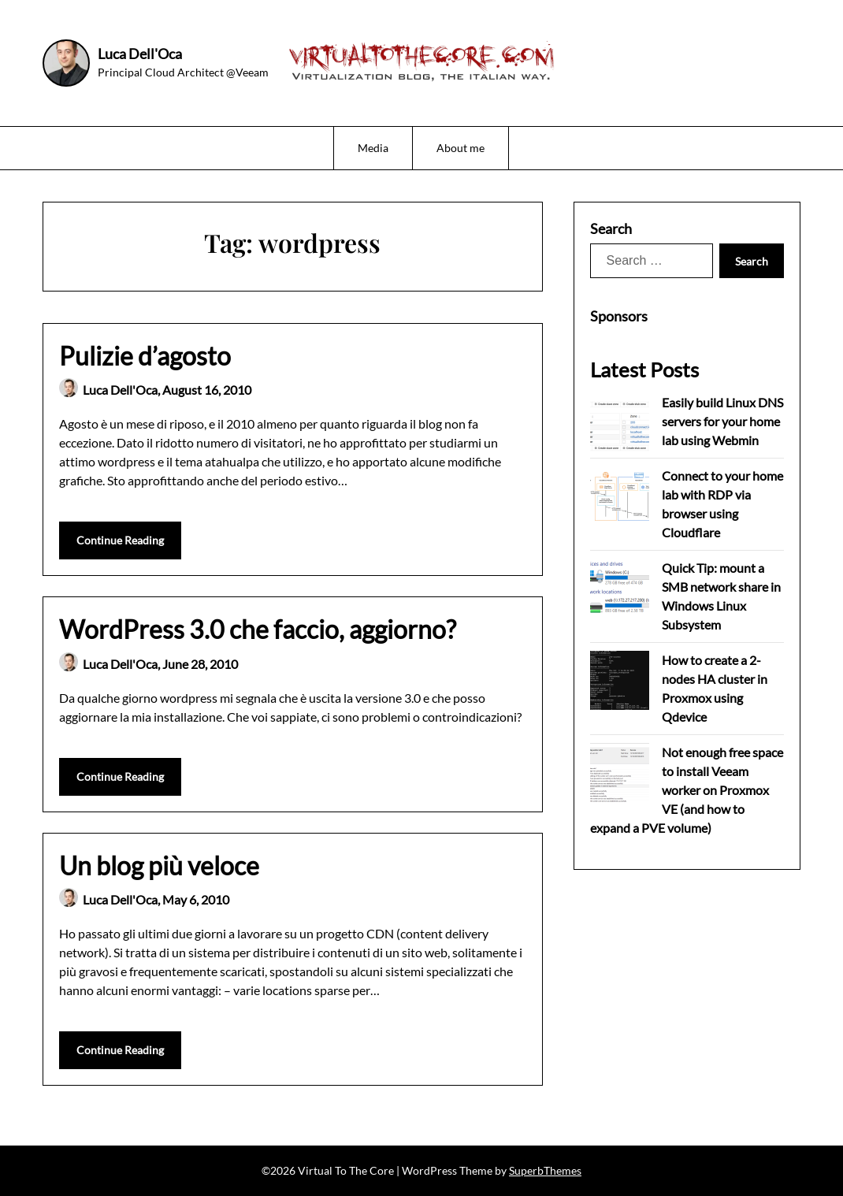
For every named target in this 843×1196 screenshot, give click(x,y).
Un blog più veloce (159, 865)
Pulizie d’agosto (145, 355)
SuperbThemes (545, 1170)
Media (373, 147)
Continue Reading (120, 540)
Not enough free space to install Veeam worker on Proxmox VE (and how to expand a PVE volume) (686, 790)
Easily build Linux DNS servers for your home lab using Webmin (722, 421)
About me (460, 147)
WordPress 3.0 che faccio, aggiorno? (257, 629)
